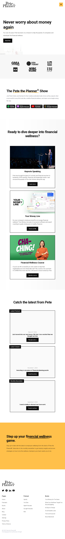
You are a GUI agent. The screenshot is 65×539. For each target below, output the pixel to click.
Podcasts (4, 502)
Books (3, 505)
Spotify (25, 499)
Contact (4, 514)
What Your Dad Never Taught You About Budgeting (53, 503)
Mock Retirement (49, 516)
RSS (25, 511)
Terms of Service (6, 524)
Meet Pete (7, 40)
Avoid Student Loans (50, 510)
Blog (3, 511)
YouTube (26, 502)
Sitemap (4, 518)
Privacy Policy (5, 521)
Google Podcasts (28, 508)
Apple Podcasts (28, 505)
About (3, 508)
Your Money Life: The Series (52, 499)
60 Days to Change (50, 507)
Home (3, 499)
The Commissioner (50, 513)
